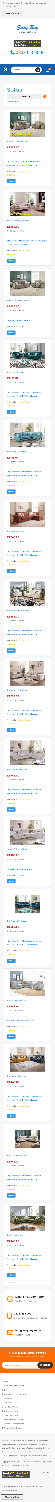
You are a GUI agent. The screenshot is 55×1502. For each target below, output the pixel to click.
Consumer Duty (11, 1411)
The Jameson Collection (18, 610)
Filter (34, 96)
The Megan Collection (17, 690)
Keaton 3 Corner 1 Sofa (17, 849)
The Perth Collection (16, 372)
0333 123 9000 (27, 52)
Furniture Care (10, 1407)
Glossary (8, 1398)
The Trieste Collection (16, 1155)
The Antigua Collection (17, 921)
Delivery (7, 1390)
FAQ (6, 1381)
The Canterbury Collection (19, 221)
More (11, 181)
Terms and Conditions (14, 1424)
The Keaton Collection (17, 769)
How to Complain (12, 1415)
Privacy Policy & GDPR (13, 1419)
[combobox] (26, 70)
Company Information (14, 1385)
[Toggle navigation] (5, 70)
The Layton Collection (16, 531)
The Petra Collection (16, 1235)
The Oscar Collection (16, 1076)
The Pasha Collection (16, 451)
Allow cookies (12, 13)
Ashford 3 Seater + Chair (18, 300)
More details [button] (12, 101)
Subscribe (45, 1365)
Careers (8, 1402)
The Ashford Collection (17, 141)
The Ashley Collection (16, 1000)
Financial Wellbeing (13, 1428)
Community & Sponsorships (16, 1394)
